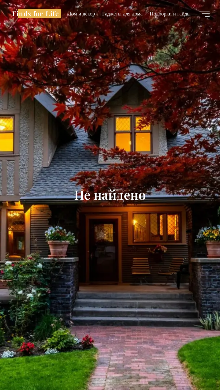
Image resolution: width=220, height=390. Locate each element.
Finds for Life (35, 13)
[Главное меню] (204, 14)
